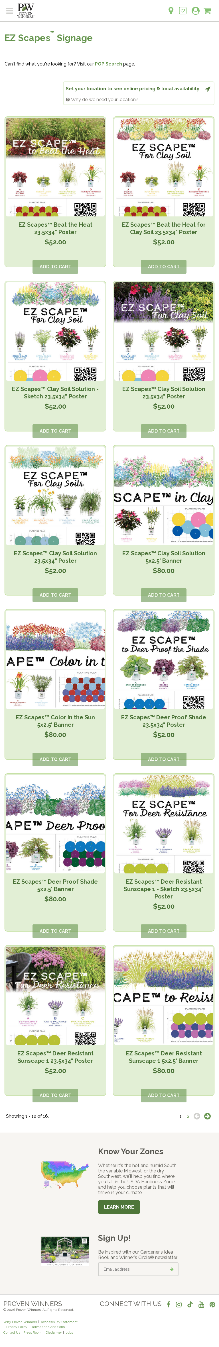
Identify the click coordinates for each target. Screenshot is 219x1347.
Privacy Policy (16, 1327)
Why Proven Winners (20, 1322)
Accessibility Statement (59, 1322)
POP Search (108, 64)
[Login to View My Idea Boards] (183, 7)
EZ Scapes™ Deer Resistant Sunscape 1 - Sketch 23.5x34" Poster (164, 889)
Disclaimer (54, 1332)
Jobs (69, 1332)
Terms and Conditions (48, 1327)
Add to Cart (55, 266)
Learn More (119, 1207)
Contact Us (11, 1332)
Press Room (32, 1332)
